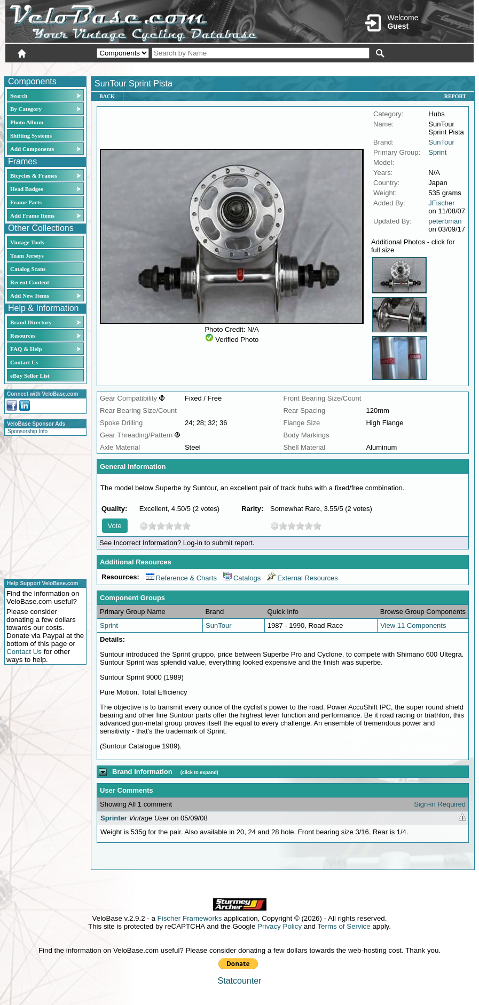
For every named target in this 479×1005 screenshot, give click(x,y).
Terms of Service (343, 926)
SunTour (441, 142)
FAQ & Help (26, 349)
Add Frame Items (32, 215)
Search (18, 95)
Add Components (32, 149)
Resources (22, 335)
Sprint (437, 152)
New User (414, 67)
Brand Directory (31, 322)
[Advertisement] (42, 506)
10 (186, 526)
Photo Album (26, 122)
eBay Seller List (30, 375)
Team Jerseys (27, 255)
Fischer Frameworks (190, 918)
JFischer (441, 203)
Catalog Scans (27, 269)
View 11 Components (413, 625)
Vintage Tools (27, 242)
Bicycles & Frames (34, 175)
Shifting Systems (31, 135)
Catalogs (242, 578)
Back (107, 96)
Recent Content (29, 282)
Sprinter (113, 818)
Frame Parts (26, 202)
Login (378, 67)
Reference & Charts (181, 578)
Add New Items (29, 295)
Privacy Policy (279, 926)
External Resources (302, 578)
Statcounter (240, 980)
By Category (26, 109)
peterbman (444, 221)
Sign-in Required (440, 804)
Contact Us (24, 362)
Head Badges (26, 189)
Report (455, 96)
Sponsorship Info (27, 431)
